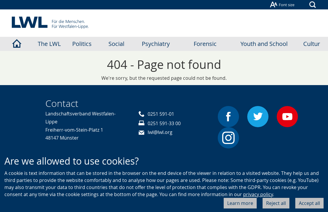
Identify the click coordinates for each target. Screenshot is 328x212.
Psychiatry (156, 44)
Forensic (205, 44)
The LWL (49, 44)
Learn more (240, 203)
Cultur (311, 44)
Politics (82, 44)
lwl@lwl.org (160, 132)
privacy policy (258, 194)
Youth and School (264, 44)
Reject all (276, 203)
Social (116, 44)
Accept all (309, 203)
